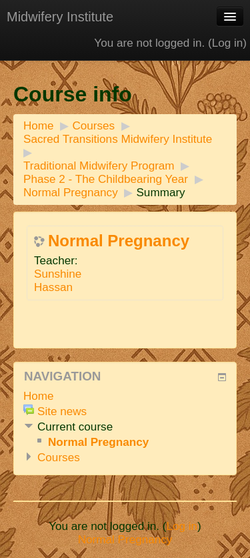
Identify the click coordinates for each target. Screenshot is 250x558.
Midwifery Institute (60, 16)
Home (38, 125)
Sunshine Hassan (57, 281)
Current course (75, 427)
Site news (62, 411)
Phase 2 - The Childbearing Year (105, 179)
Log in (227, 43)
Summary (160, 192)
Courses (93, 125)
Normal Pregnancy (70, 192)
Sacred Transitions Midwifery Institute (117, 139)
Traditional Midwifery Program (99, 166)
